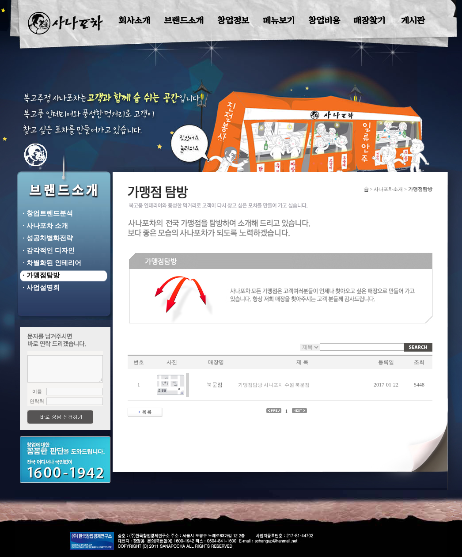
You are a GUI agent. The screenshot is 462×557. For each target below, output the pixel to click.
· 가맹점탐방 (39, 275)
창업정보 (233, 20)
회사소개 (134, 20)
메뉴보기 (279, 20)
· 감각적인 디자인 (47, 250)
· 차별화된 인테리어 (50, 262)
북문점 (215, 385)
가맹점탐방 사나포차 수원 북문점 (274, 384)
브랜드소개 (184, 20)
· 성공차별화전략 (46, 238)
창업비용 (324, 20)
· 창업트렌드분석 (46, 213)
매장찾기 (369, 20)
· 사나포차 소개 (43, 225)
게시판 (413, 20)
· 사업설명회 (39, 287)
